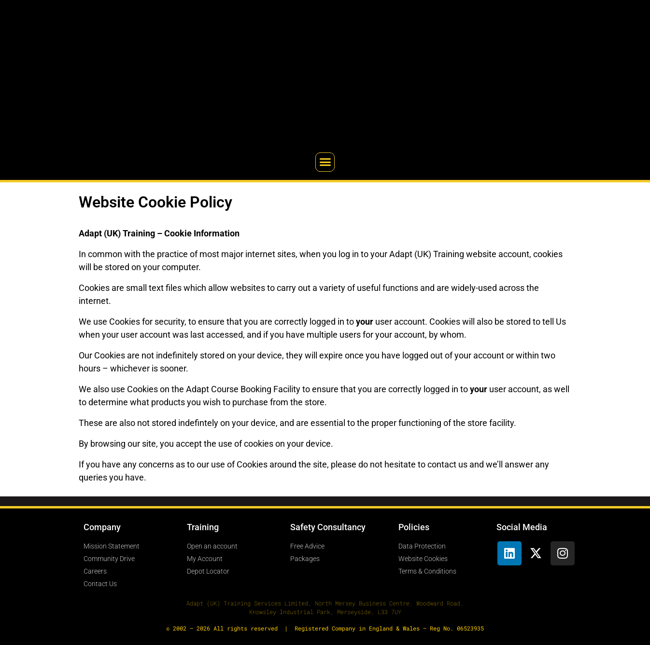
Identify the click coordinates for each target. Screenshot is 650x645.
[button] (325, 162)
